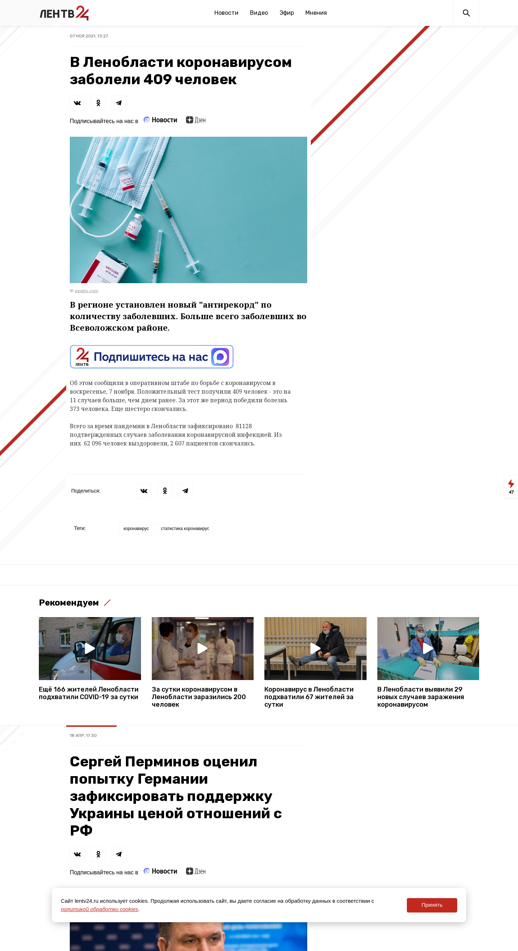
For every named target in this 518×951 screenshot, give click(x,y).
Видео (259, 12)
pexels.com (86, 290)
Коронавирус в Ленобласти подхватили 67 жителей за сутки (309, 697)
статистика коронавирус (185, 528)
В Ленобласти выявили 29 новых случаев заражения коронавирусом (420, 697)
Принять (432, 905)
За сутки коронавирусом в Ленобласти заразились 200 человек (199, 697)
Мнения (316, 12)
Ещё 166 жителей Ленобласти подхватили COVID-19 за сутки (88, 693)
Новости (226, 12)
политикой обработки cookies (99, 909)
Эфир (287, 12)
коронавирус (136, 528)
